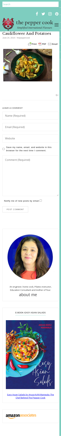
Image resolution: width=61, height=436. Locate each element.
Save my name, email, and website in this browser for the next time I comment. (29, 149)
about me (30, 294)
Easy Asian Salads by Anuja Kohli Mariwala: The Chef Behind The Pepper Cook (30, 396)
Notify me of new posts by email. (22, 201)
